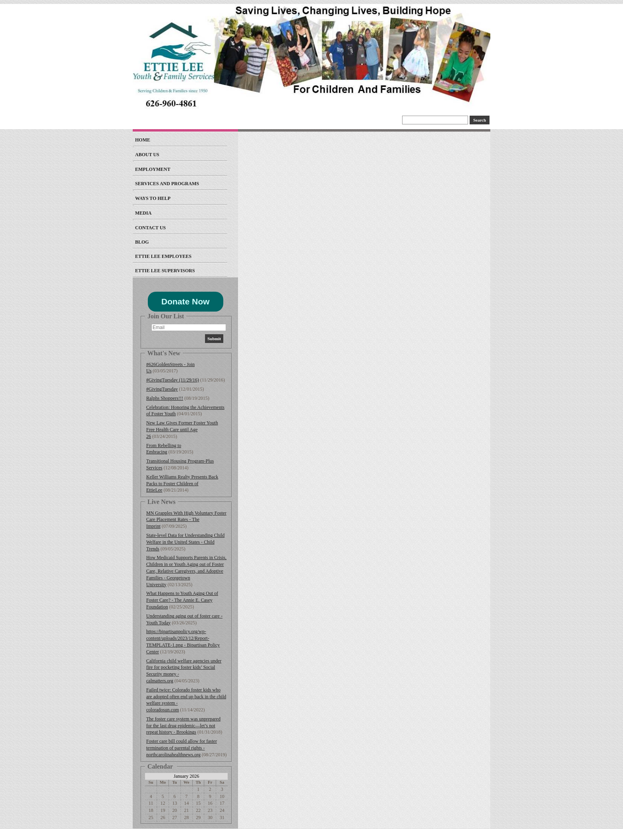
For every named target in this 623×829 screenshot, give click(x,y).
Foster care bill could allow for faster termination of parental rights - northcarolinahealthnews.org (181, 747)
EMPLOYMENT (152, 169)
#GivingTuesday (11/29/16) (172, 380)
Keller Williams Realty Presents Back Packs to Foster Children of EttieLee (182, 483)
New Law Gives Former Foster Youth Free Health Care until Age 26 (182, 429)
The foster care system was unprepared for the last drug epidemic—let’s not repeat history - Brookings (183, 725)
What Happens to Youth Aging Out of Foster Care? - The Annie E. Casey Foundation (182, 600)
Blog (142, 242)
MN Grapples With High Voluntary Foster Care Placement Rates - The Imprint (186, 519)
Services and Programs (167, 183)
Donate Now (185, 301)
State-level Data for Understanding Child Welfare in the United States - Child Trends (185, 542)
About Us (147, 154)
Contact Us (150, 227)
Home (142, 140)
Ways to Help (152, 198)
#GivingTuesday (162, 389)
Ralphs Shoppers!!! (164, 398)
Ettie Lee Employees (163, 256)
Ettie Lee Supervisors (165, 270)
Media (143, 213)
